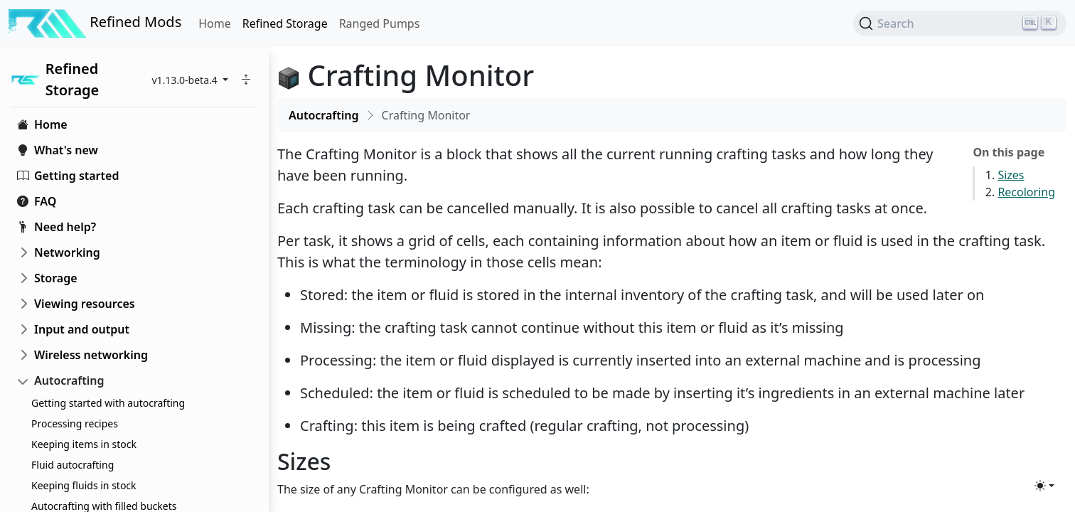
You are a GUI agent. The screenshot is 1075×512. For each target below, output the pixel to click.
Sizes (1011, 175)
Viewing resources (84, 303)
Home (214, 23)
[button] (246, 79)
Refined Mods (95, 23)
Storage (55, 278)
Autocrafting (69, 380)
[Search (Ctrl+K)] (959, 23)
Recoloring (1026, 192)
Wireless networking (91, 355)
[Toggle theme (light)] (1044, 486)
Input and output (81, 329)
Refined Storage (285, 23)
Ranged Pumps (379, 23)
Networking (67, 252)
